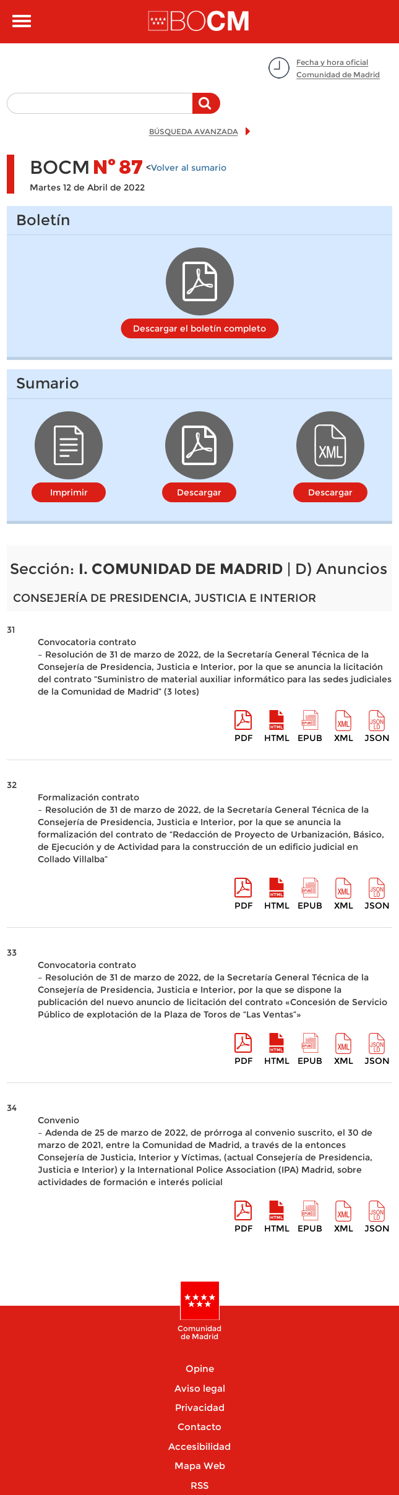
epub (310, 737)
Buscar (206, 109)
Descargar (199, 492)
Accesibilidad (199, 1446)
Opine (200, 1368)
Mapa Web (199, 1465)
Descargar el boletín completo (199, 328)
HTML (277, 737)
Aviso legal (199, 1388)
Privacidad (200, 1407)
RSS (199, 1485)
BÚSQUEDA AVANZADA (193, 131)
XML (343, 737)
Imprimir (69, 492)
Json (377, 737)
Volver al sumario (188, 167)
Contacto (199, 1427)
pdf (243, 737)
